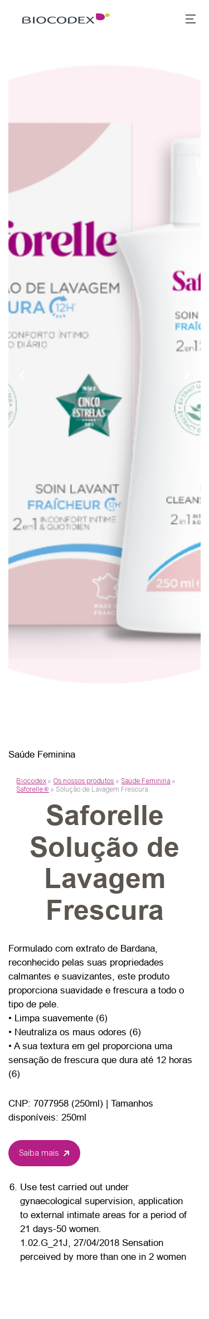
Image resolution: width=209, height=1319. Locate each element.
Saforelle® (33, 789)
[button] (184, 20)
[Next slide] (186, 374)
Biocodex (31, 781)
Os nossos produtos (84, 781)
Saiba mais (39, 1153)
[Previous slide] (22, 374)
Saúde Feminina (146, 781)
